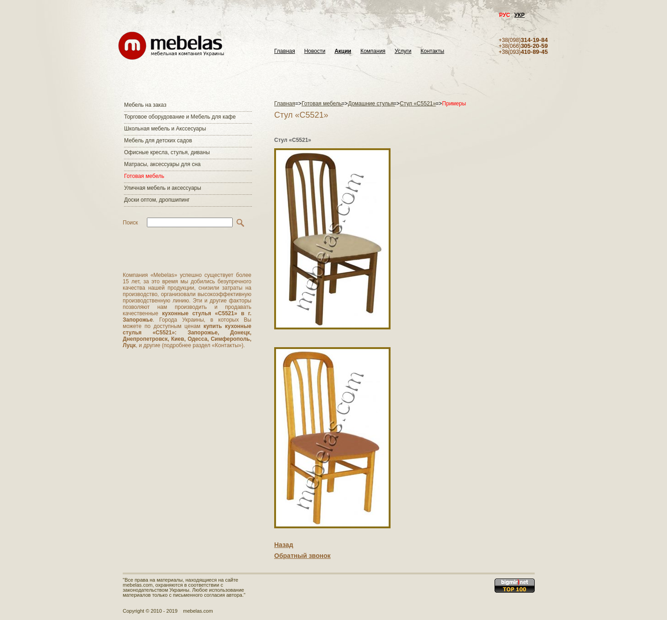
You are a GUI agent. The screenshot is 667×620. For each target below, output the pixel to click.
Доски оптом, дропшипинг (157, 200)
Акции (342, 51)
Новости (314, 51)
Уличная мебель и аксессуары (162, 188)
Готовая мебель (144, 176)
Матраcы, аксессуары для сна (162, 164)
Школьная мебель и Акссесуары (165, 128)
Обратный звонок (302, 555)
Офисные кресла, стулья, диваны (167, 152)
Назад (283, 544)
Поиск (130, 222)
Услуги (403, 51)
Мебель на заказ (145, 105)
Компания (373, 51)
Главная (284, 51)
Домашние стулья (371, 103)
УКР (519, 15)
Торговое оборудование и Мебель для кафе (180, 117)
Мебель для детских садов (158, 140)
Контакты (432, 51)
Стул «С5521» (418, 103)
